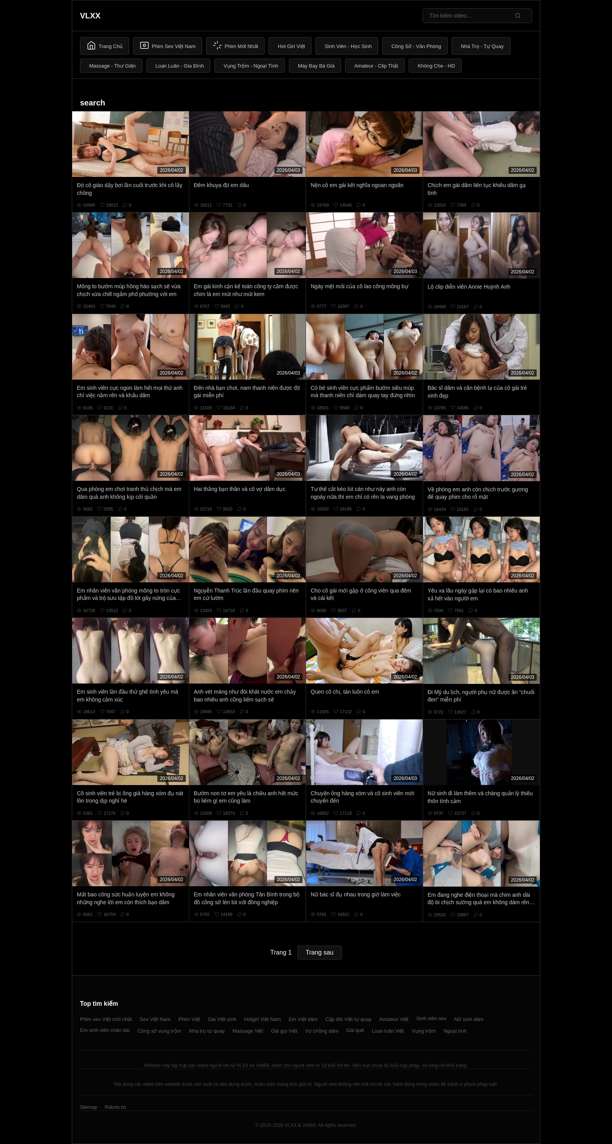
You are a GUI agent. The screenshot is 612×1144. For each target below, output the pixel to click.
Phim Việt (189, 1019)
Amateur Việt (394, 1019)
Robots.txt (115, 1107)
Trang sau (319, 952)
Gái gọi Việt (284, 1031)
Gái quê (355, 1030)
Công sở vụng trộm (159, 1031)
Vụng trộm (424, 1031)
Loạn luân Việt (388, 1031)
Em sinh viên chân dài (105, 1030)
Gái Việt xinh (222, 1019)
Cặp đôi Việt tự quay (349, 1019)
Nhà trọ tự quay (206, 1031)
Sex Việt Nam (155, 1019)
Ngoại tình (454, 1031)
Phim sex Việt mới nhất (106, 1019)
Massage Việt (248, 1031)
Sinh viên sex (431, 1018)
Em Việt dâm (303, 1019)
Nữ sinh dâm (469, 1019)
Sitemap (88, 1107)
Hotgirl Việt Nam (262, 1019)
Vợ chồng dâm (321, 1031)
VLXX (90, 15)
